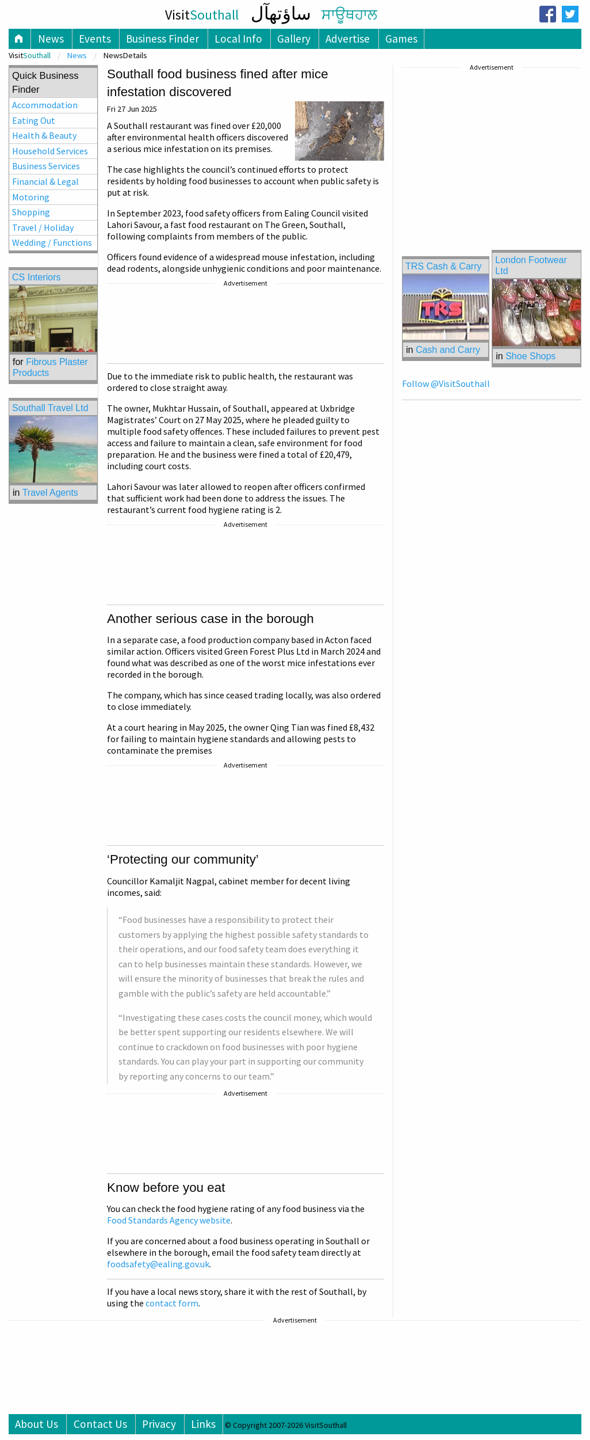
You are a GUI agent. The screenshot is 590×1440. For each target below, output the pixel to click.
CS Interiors (36, 277)
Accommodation (45, 105)
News (51, 38)
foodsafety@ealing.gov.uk (158, 1264)
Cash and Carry (448, 350)
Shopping (31, 212)
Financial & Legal (45, 181)
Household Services (50, 151)
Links (203, 1424)
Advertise (347, 38)
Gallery (294, 38)
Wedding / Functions (52, 242)
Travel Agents (50, 492)
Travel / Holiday (43, 227)
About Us (36, 1424)
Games (401, 38)
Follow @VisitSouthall (446, 383)
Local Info (238, 38)
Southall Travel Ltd (50, 408)
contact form (171, 1303)
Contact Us (100, 1424)
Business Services (46, 166)
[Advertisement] (245, 325)
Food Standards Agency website (169, 1220)
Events (95, 38)
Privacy (159, 1424)
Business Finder (162, 38)
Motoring (30, 197)
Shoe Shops (530, 356)
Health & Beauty (44, 135)
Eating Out (33, 120)
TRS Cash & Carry (443, 266)
